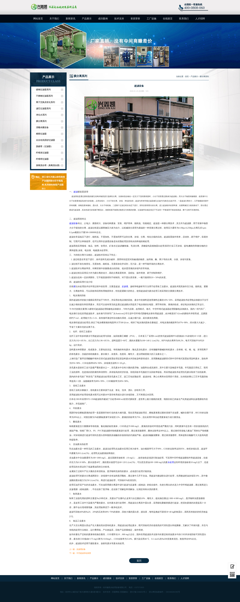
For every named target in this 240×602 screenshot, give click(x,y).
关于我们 (54, 18)
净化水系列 (41, 115)
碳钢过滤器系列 (43, 90)
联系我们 (184, 18)
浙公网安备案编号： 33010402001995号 (164, 592)
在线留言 (167, 18)
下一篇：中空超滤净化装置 (80, 553)
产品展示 (87, 18)
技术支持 (119, 18)
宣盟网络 (115, 592)
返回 (139, 560)
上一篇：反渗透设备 (77, 549)
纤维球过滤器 (42, 159)
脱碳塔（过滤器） (44, 146)
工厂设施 (151, 18)
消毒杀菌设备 (42, 127)
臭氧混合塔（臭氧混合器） (48, 165)
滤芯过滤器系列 (43, 108)
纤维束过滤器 (42, 153)
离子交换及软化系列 (45, 102)
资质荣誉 (135, 18)
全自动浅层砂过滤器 (45, 140)
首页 (187, 76)
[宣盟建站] (124, 592)
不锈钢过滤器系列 (44, 96)
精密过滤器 (41, 134)
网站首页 (38, 18)
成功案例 (103, 18)
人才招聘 (200, 18)
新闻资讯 (70, 18)
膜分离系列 (41, 121)
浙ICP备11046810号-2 (138, 592)
